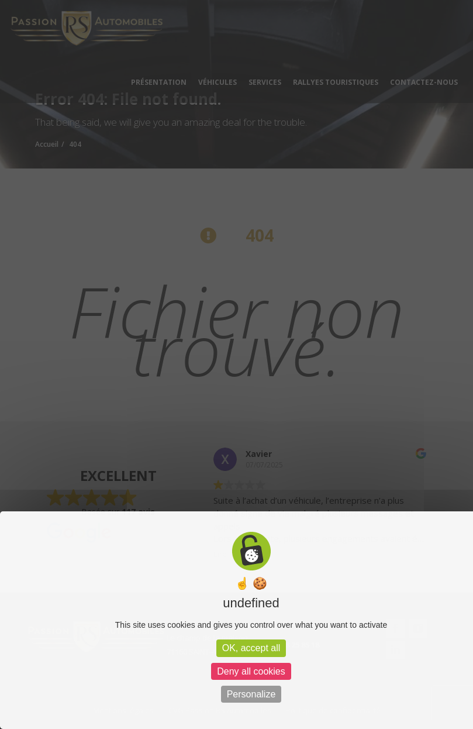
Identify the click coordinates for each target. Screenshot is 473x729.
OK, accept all (251, 648)
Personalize (251, 694)
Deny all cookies (251, 671)
